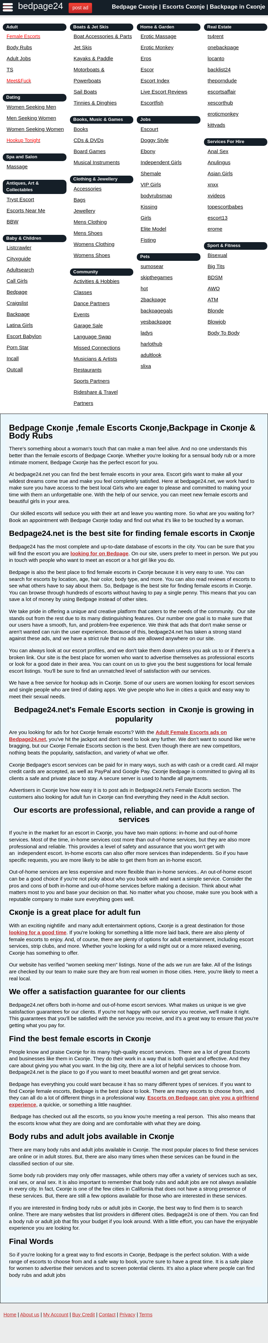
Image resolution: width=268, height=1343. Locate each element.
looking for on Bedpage (100, 553)
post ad (80, 7)
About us (29, 1314)
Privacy (127, 1314)
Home (9, 1314)
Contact (107, 1314)
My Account (55, 1314)
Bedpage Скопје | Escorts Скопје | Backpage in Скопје (188, 6)
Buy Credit (83, 1314)
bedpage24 (40, 6)
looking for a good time (37, 932)
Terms (145, 1314)
